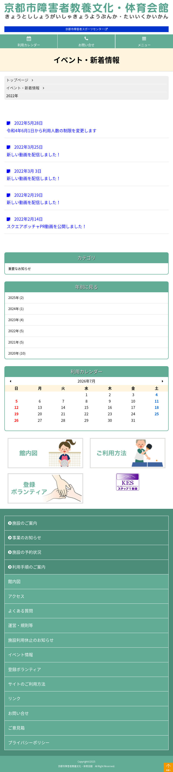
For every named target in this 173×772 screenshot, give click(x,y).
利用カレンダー (29, 41)
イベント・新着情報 (22, 87)
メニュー (144, 41)
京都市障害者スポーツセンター (86, 29)
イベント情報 (20, 654)
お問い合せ (86, 41)
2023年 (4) (16, 319)
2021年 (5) (16, 342)
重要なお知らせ (19, 268)
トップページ (17, 80)
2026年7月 (86, 381)
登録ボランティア (24, 669)
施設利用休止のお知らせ (31, 640)
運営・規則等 (20, 625)
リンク (14, 698)
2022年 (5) (16, 331)
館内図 (14, 581)
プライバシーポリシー (29, 742)
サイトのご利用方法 (26, 684)
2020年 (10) (17, 353)
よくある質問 (20, 611)
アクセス (16, 596)
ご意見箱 (16, 728)
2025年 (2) (16, 297)
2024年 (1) (16, 308)
